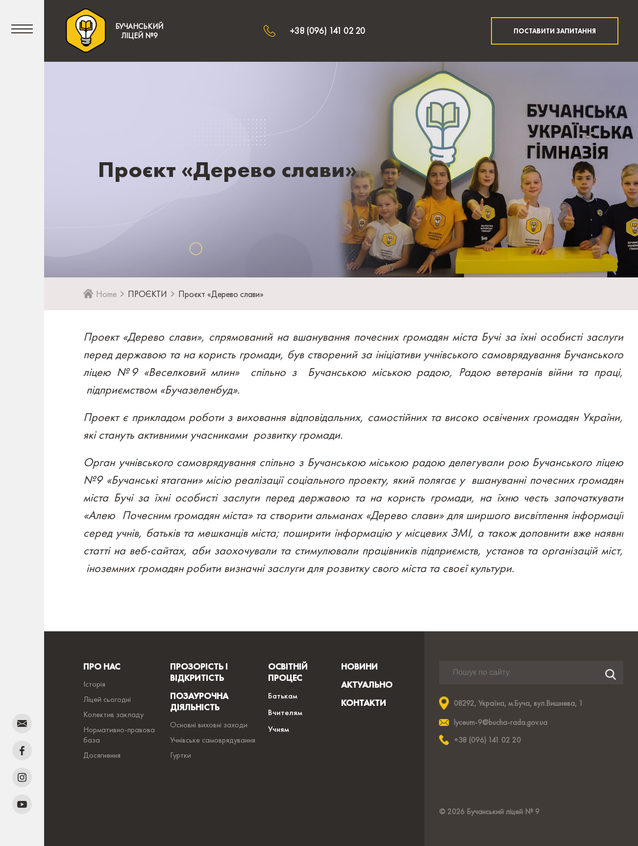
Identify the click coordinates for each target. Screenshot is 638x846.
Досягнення (102, 755)
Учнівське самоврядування (212, 740)
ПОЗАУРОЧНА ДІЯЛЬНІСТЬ (199, 701)
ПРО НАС (101, 666)
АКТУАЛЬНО (367, 684)
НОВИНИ (359, 666)
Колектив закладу (113, 714)
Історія (94, 684)
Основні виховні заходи (208, 725)
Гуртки (180, 755)
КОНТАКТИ (363, 702)
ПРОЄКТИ (147, 293)
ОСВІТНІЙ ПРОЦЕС (288, 672)
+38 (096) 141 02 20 (327, 30)
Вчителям (285, 712)
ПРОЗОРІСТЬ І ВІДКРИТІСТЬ (199, 672)
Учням (278, 728)
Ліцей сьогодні (107, 699)
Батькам (282, 695)
